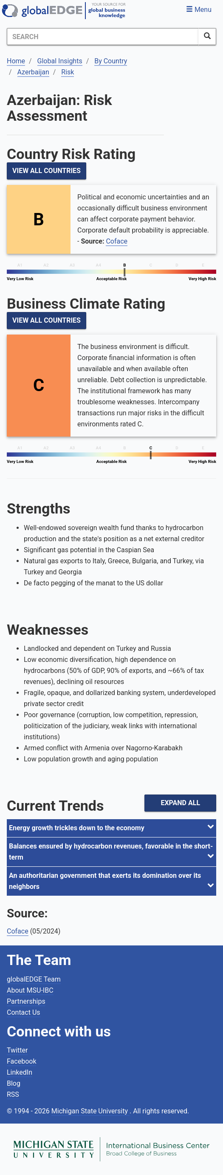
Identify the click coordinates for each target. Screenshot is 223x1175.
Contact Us (23, 1012)
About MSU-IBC (30, 990)
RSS (13, 1094)
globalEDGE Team (34, 979)
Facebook (21, 1061)
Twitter (17, 1050)
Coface (116, 241)
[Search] (103, 36)
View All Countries (46, 171)
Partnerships (26, 1001)
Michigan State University (90, 1111)
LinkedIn (19, 1072)
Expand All (180, 803)
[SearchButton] (207, 36)
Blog (13, 1083)
